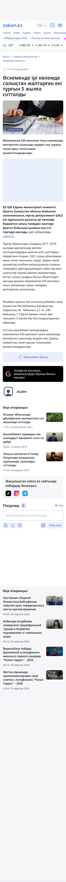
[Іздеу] (52, 25)
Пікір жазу (55, 525)
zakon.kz (8, 236)
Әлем (17, 32)
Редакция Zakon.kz (14, 60)
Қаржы (27, 32)
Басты (6, 56)
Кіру (60, 505)
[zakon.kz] (13, 25)
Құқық (47, 32)
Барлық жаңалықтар (26, 56)
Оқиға (37, 32)
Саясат (7, 32)
